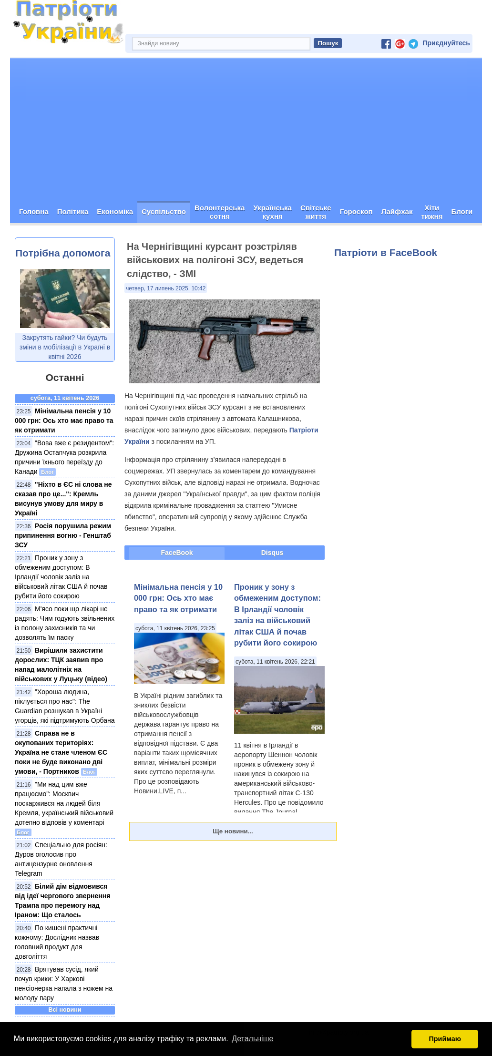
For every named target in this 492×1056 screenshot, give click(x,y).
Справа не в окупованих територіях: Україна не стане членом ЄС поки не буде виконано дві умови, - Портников (61, 752)
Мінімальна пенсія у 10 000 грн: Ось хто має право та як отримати (64, 420)
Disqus (272, 552)
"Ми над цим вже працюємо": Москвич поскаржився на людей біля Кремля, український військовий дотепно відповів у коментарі (64, 803)
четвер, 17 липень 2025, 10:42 (165, 288)
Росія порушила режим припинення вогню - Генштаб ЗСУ (63, 535)
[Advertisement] (246, 129)
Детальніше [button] (252, 1039)
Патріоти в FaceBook (385, 252)
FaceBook (177, 552)
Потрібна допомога (62, 252)
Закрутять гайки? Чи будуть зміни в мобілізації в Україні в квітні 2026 (65, 347)
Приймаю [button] (445, 1039)
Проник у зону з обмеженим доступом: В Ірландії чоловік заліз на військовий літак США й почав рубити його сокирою (61, 577)
